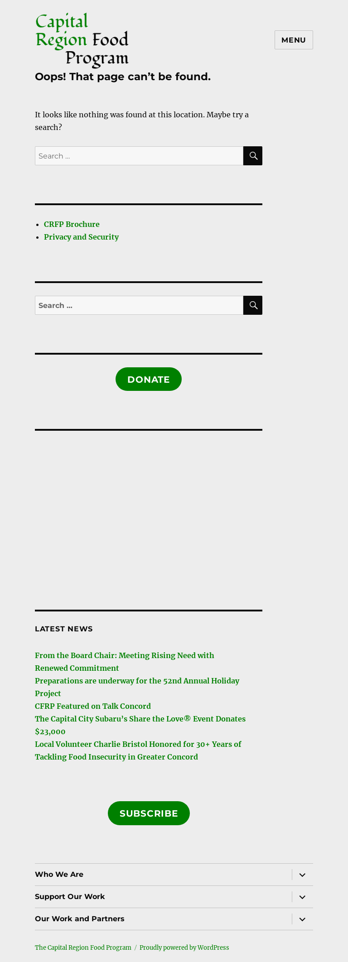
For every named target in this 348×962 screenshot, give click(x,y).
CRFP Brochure (72, 224)
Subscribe (149, 813)
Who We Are (59, 874)
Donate (148, 379)
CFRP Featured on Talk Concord (93, 706)
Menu (293, 40)
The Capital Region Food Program (83, 948)
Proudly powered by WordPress (184, 948)
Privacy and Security (81, 236)
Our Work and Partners (80, 918)
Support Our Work (70, 896)
